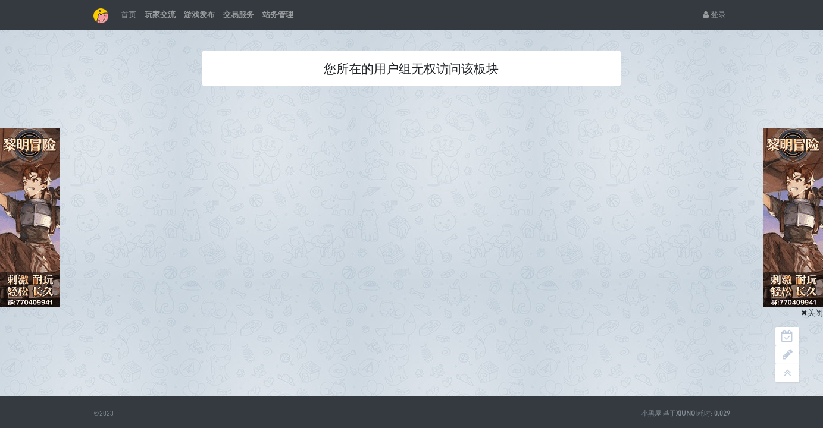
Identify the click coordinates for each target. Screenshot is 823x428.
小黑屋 (651, 413)
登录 (714, 14)
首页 (128, 14)
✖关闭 (812, 312)
